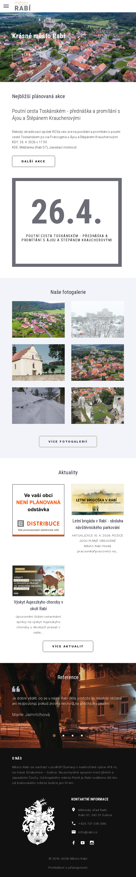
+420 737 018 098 (92, 823)
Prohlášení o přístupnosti (68, 867)
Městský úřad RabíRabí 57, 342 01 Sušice (95, 812)
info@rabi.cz (87, 832)
